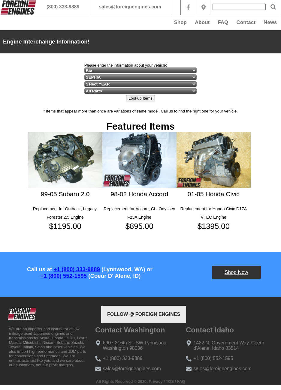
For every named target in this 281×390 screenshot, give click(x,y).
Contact (246, 22)
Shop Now (236, 272)
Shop (180, 22)
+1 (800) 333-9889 (76, 269)
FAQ (223, 22)
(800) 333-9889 (63, 6)
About (202, 22)
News (270, 22)
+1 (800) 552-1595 (64, 276)
